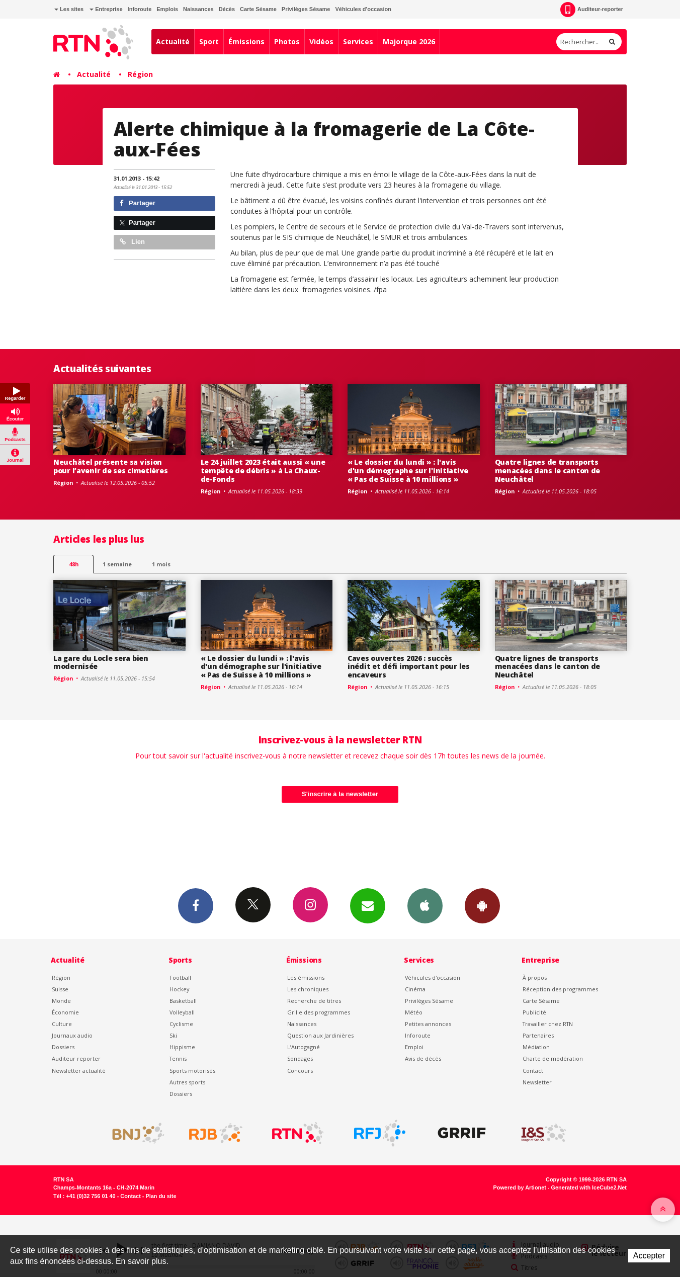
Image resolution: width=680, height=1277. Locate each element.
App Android (482, 905)
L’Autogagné (303, 1047)
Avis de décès (423, 1058)
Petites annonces (428, 1023)
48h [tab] (73, 564)
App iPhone (425, 905)
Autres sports (187, 1082)
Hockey (179, 989)
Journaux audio (72, 1035)
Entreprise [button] (106, 9)
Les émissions (305, 977)
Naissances (198, 9)
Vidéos (321, 41)
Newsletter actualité (79, 1070)
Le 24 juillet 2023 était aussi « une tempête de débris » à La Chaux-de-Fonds (263, 470)
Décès (227, 9)
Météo (413, 1012)
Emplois (167, 9)
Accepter (649, 1255)
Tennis (178, 1058)
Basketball (183, 1000)
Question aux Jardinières (320, 1035)
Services (358, 41)
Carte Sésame (258, 9)
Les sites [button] (68, 9)
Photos (287, 41)
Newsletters (367, 905)
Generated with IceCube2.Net (589, 1187)
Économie (65, 1012)
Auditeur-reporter (591, 9)
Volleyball (182, 1012)
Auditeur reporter (76, 1058)
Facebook (195, 905)
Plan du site (160, 1196)
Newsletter (537, 1082)
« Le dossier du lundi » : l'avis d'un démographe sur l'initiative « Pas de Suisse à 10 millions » (408, 470)
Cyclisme (181, 1023)
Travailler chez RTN (548, 1023)
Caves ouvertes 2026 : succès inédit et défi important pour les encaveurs (409, 666)
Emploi (414, 1047)
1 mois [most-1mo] (161, 564)
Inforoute (140, 9)
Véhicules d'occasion (363, 9)
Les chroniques (307, 989)
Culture (62, 1023)
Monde (61, 1000)
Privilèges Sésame (306, 9)
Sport (209, 41)
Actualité (173, 41)
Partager (137, 203)
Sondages (300, 1058)
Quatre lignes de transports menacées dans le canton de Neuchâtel (548, 470)
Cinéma (415, 989)
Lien (132, 241)
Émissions (246, 41)
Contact (533, 1070)
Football (180, 977)
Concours (300, 1070)
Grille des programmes (318, 1012)
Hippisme (182, 1047)
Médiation (536, 1047)
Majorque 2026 (409, 41)
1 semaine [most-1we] (117, 564)
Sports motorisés (192, 1070)
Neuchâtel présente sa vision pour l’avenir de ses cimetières (110, 466)
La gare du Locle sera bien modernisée (100, 662)
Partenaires (538, 1035)
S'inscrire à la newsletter (340, 794)
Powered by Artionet (519, 1187)
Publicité (534, 1012)
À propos (535, 977)
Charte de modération (553, 1058)
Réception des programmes (560, 989)
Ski (173, 1035)
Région (140, 74)
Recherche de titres (314, 1000)
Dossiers (63, 1047)
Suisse (60, 989)
